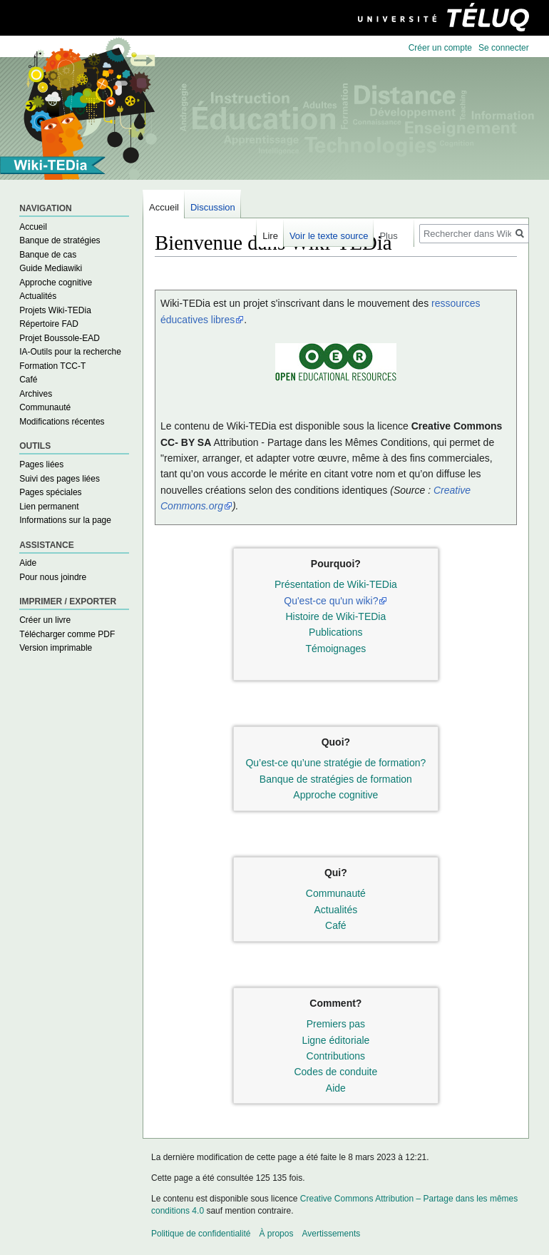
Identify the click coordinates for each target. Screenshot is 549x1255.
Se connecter (503, 48)
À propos (276, 1234)
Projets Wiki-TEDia (55, 310)
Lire (270, 235)
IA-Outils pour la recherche (70, 352)
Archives (35, 394)
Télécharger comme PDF (67, 634)
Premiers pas (336, 1024)
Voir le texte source (329, 235)
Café (336, 925)
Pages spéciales (50, 492)
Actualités (336, 909)
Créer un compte (440, 48)
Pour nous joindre (52, 577)
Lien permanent (48, 507)
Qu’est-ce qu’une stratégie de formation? (335, 762)
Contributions (336, 1056)
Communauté (336, 893)
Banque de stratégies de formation (336, 779)
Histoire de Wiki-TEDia (335, 616)
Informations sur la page (65, 520)
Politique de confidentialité (200, 1234)
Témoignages (335, 648)
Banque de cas (47, 255)
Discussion (212, 207)
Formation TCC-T (52, 366)
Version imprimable (55, 648)
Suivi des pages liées (59, 479)
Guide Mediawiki (50, 268)
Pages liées (41, 464)
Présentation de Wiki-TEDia (335, 584)
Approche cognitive (335, 795)
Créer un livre (45, 620)
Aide (336, 1088)
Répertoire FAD (48, 324)
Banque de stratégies (59, 240)
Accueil (33, 227)
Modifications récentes (61, 422)
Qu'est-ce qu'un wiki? (331, 600)
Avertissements (331, 1234)
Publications (336, 632)
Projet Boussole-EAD (59, 338)
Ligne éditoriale (335, 1040)
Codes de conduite (335, 1071)
